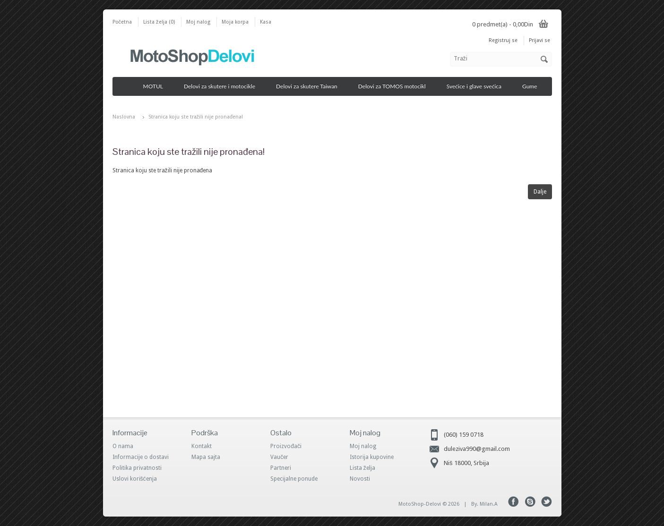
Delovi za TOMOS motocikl (395, 86)
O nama (122, 446)
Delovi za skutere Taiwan (310, 86)
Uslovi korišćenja (134, 478)
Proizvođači (286, 446)
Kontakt (201, 446)
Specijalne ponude (294, 478)
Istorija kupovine (372, 457)
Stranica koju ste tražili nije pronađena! (195, 117)
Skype (530, 501)
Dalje (540, 191)
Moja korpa (235, 22)
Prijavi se (539, 40)
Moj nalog (198, 22)
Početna (122, 22)
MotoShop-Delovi (419, 504)
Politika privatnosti (137, 468)
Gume (533, 86)
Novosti (360, 478)
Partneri (280, 468)
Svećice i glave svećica (477, 86)
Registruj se (503, 40)
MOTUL (156, 86)
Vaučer (279, 457)
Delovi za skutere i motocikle (223, 86)
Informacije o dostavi (140, 457)
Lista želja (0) (159, 22)
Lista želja (362, 468)
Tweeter (546, 501)
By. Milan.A (484, 504)
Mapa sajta (205, 457)
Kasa (265, 22)
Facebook (513, 501)
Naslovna (123, 117)
